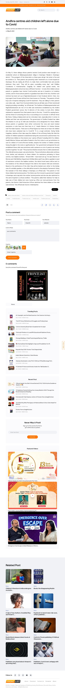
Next (55, 189)
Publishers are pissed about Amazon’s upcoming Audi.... (18, 662)
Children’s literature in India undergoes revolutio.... (18, 589)
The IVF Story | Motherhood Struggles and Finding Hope (32, 321)
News (7, 586)
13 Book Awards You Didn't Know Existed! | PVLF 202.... (23, 481)
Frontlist (8, 198)
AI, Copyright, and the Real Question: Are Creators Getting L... (33, 315)
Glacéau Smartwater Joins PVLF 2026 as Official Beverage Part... (34, 361)
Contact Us (26, 2)
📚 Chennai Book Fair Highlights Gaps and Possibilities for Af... (33, 344)
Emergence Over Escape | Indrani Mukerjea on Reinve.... (23, 546)
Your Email (26, 219)
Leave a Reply (9, 227)
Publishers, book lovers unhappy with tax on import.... (46, 662)
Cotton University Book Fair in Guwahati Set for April (30, 327)
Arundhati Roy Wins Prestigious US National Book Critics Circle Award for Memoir (36, 403)
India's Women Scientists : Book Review (27, 355)
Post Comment (12, 257)
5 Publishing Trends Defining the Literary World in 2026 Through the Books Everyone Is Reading (35, 390)
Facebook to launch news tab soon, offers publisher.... (45, 613)
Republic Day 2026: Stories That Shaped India (29, 349)
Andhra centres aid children (14, 195)
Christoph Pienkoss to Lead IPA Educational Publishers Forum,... (33, 332)
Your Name (8, 219)
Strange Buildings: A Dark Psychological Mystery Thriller (31, 338)
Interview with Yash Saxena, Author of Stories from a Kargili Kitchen (35, 397)
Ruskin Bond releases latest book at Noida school (18, 638)
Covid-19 (55, 195)
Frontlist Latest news (45, 198)
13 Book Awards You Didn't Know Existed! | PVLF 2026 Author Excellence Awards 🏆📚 (36, 384)
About (21, 2)
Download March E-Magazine (32, 5)
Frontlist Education (16, 198)
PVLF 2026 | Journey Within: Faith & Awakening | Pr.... (22, 511)
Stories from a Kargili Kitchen (24, 409)
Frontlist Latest (36, 198)
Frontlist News (55, 198)
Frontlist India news (26, 198)
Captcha (8, 244)
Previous (11, 189)
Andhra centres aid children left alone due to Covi (32, 195)
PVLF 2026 (63, 345)
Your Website (45, 219)
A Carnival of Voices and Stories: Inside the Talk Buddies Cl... (32, 367)
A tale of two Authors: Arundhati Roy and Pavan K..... (18, 613)
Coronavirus (48, 195)
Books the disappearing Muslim (44, 588)
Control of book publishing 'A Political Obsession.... (46, 638)
